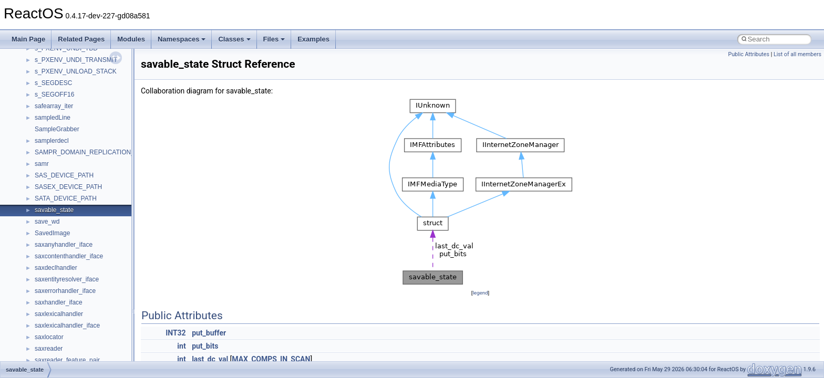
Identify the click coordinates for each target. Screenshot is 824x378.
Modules (131, 39)
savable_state (54, 210)
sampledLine (52, 117)
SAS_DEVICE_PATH (64, 175)
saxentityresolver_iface (67, 279)
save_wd (47, 221)
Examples (313, 39)
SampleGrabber (57, 129)
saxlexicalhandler (59, 314)
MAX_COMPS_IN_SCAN (271, 359)
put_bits (205, 346)
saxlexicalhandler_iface (67, 325)
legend (480, 293)
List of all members (797, 54)
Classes (234, 39)
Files (274, 39)
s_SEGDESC (53, 83)
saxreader (49, 348)
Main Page (28, 39)
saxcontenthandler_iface (69, 256)
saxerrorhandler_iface (65, 291)
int (181, 346)
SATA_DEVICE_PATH (66, 198)
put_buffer (209, 333)
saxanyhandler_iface (63, 244)
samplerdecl (52, 140)
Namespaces (182, 39)
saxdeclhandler (56, 267)
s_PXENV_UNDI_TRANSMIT (76, 60)
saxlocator (49, 337)
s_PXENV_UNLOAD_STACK (76, 71)
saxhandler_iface (59, 302)
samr (42, 163)
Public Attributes (748, 54)
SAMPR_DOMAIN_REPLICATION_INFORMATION (106, 152)
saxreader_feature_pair (67, 360)
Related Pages (81, 39)
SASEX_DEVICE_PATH (68, 187)
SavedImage (52, 233)
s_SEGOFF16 (54, 94)
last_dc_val (210, 359)
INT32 (176, 333)
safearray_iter (54, 106)
